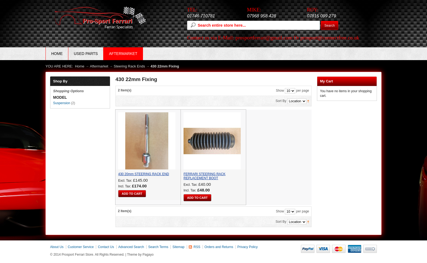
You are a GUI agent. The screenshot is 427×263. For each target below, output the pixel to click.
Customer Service (81, 247)
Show (280, 90)
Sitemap (178, 247)
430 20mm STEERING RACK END (143, 174)
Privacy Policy (247, 247)
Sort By (281, 101)
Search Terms (158, 247)
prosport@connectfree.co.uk (329, 38)
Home (57, 53)
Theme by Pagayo (140, 254)
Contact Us (106, 247)
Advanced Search (131, 247)
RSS (197, 247)
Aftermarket (99, 66)
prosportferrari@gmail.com (264, 38)
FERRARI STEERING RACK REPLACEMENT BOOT (204, 176)
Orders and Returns (219, 247)
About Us (56, 247)
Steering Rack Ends (129, 66)
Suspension (61, 103)
